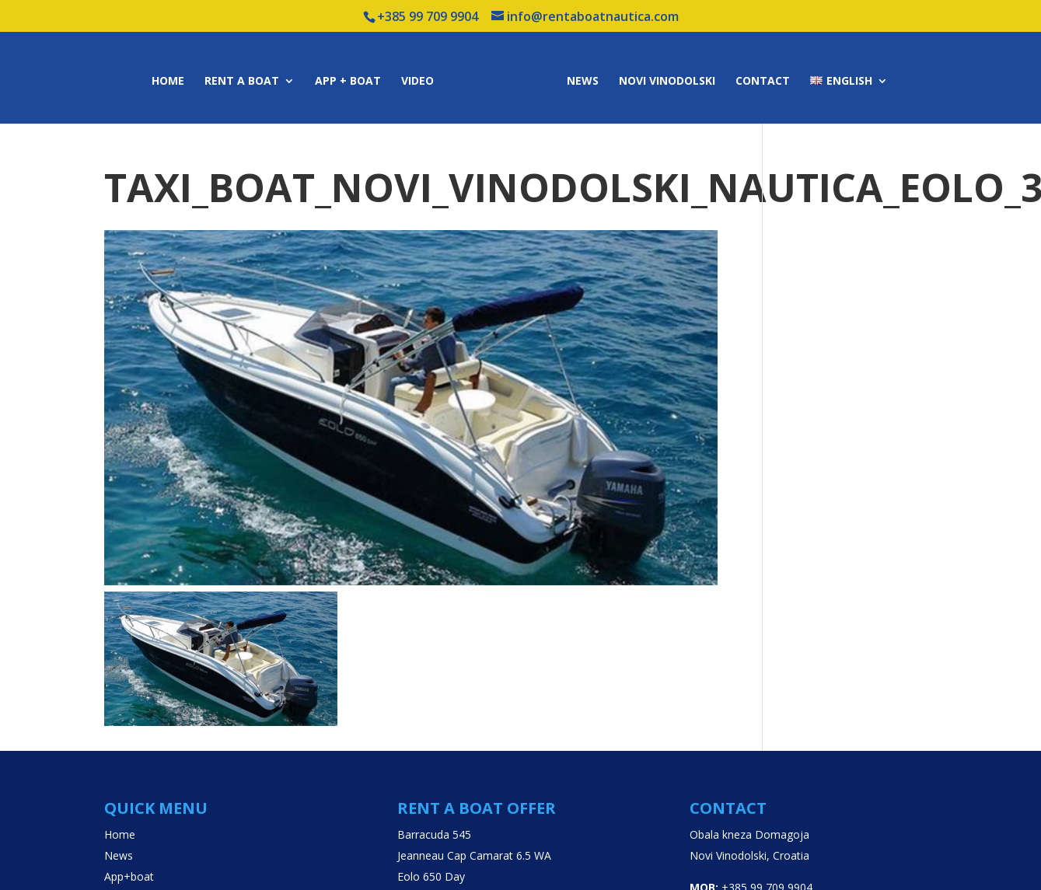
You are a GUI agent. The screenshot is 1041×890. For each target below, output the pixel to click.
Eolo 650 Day (431, 876)
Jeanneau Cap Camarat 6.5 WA (474, 855)
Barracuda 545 (434, 834)
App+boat (129, 876)
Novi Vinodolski (667, 81)
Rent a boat (241, 81)
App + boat (348, 81)
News (583, 81)
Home (168, 81)
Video (417, 81)
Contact (762, 81)
